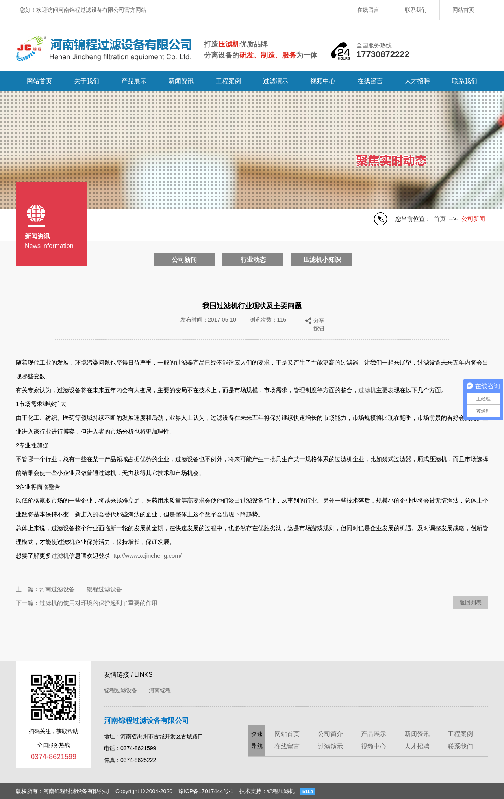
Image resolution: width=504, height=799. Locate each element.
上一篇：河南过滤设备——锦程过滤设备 (69, 589)
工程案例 (228, 81)
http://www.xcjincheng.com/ (146, 555)
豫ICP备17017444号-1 (205, 791)
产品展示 (133, 81)
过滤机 (367, 390)
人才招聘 (417, 81)
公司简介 (330, 733)
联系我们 (416, 10)
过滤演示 (275, 81)
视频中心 (322, 81)
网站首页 (463, 10)
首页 (440, 218)
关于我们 (86, 81)
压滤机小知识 (322, 259)
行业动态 (253, 259)
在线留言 (368, 10)
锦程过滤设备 (120, 690)
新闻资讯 (181, 81)
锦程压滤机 (281, 791)
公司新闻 (184, 259)
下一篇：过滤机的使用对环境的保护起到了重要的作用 (87, 603)
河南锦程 (160, 690)
